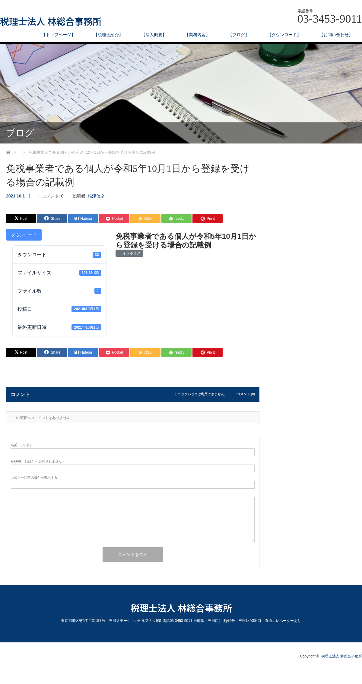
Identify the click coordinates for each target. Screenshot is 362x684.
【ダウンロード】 (284, 34)
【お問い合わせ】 (336, 34)
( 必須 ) (21, 445)
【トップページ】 (58, 34)
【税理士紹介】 (108, 34)
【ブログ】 (238, 34)
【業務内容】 (197, 34)
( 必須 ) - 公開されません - (37, 461)
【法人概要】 (154, 34)
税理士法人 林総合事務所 (51, 21)
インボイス (131, 253)
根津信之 (96, 196)
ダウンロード (24, 234)
